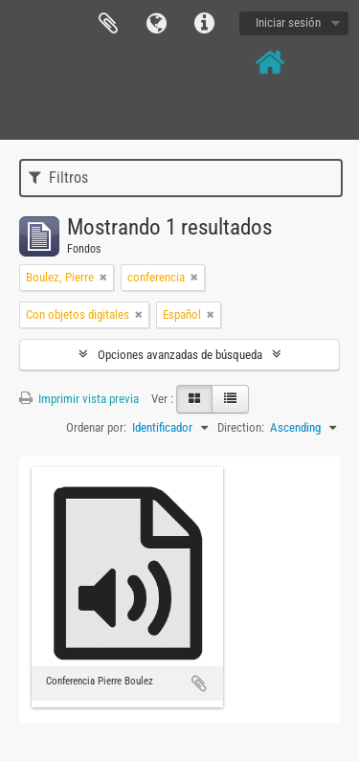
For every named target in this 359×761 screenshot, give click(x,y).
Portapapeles (108, 24)
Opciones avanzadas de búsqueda (180, 354)
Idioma (156, 24)
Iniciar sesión (288, 22)
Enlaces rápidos (204, 24)
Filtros (58, 177)
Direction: (240, 427)
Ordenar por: (96, 427)
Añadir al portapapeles (199, 683)
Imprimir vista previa (79, 399)
